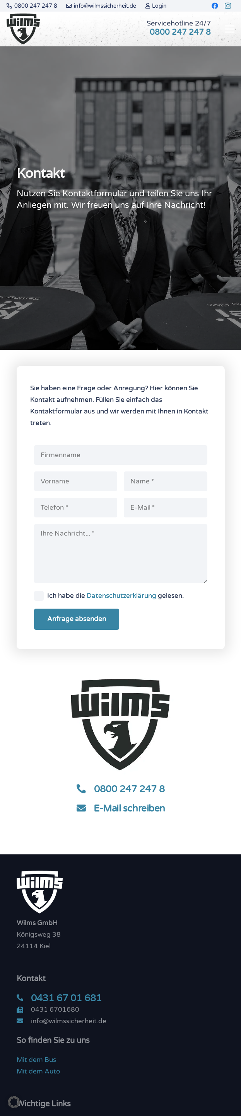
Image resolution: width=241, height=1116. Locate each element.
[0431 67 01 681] (24, 998)
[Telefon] (76, 507)
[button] (14, 1102)
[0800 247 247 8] (85, 789)
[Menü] (229, 29)
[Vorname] (76, 481)
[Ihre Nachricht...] (120, 553)
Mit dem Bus (36, 1060)
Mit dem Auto (38, 1071)
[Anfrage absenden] (76, 619)
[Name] (165, 481)
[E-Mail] (165, 507)
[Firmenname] (120, 455)
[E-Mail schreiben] (85, 809)
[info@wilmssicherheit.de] (24, 1021)
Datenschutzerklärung (121, 596)
